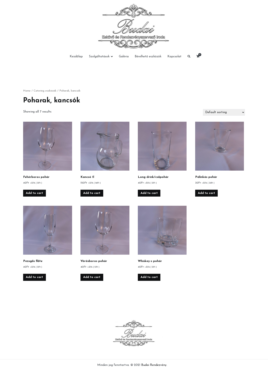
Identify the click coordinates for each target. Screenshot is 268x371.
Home (27, 90)
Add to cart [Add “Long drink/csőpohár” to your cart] (149, 193)
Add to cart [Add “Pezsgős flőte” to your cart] (34, 277)
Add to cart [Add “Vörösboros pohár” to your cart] (91, 277)
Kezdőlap (76, 56)
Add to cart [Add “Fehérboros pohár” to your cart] (34, 193)
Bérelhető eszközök (148, 56)
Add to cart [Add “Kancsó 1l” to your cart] (91, 193)
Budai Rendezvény (153, 365)
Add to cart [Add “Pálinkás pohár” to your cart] (206, 193)
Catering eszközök (45, 90)
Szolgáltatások (99, 56)
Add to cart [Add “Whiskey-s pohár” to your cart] (149, 277)
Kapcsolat (174, 56)
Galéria (124, 56)
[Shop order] (224, 112)
